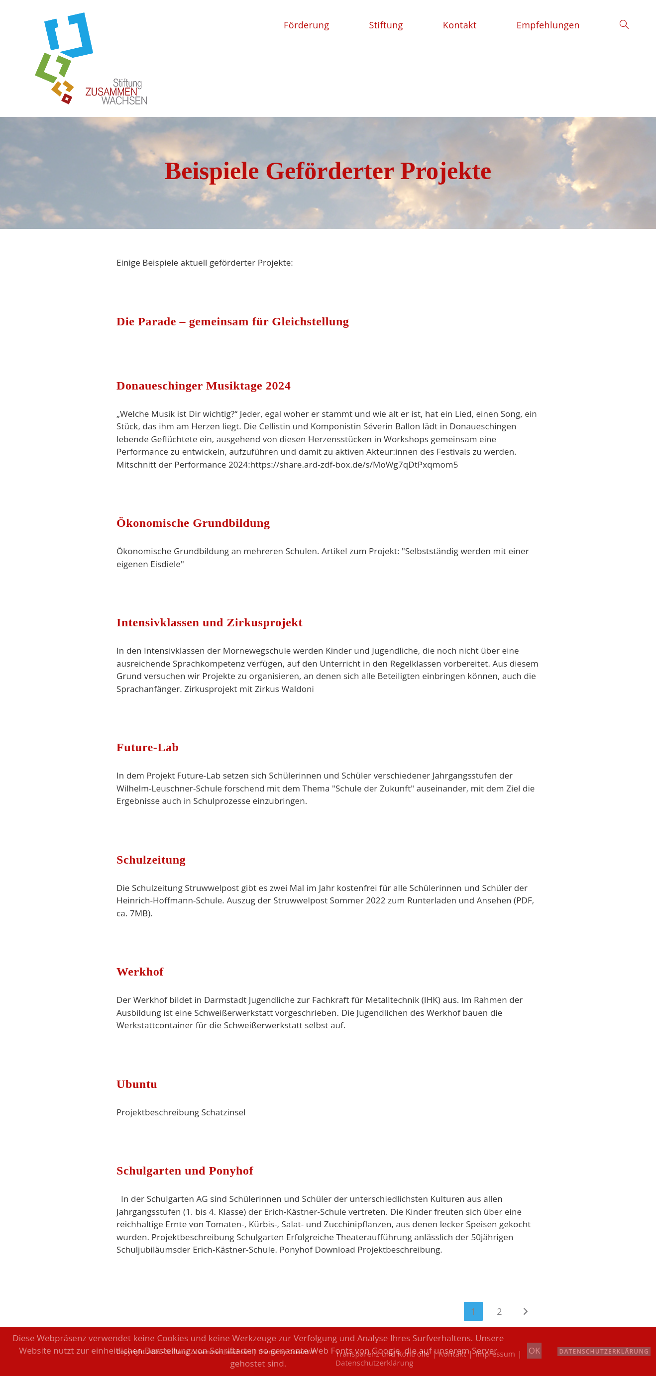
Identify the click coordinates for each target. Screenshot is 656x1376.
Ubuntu (136, 1084)
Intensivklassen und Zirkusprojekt (209, 622)
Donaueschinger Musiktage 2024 (203, 385)
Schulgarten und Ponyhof (184, 1170)
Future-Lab (147, 747)
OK (535, 1350)
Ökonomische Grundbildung (193, 522)
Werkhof (140, 971)
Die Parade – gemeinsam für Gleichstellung (232, 321)
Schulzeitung (151, 859)
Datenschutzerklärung (604, 1351)
